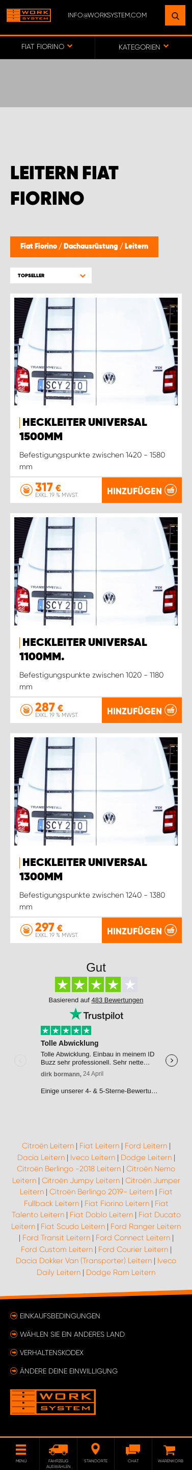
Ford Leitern (146, 1145)
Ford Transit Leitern (56, 1237)
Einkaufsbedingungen (60, 1316)
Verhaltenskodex (52, 1352)
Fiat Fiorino (39, 246)
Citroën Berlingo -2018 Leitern (69, 1168)
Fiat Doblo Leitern (101, 1214)
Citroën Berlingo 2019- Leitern (101, 1191)
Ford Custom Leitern (57, 1249)
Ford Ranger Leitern (146, 1226)
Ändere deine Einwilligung (69, 1371)
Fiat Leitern (99, 1145)
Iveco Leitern (92, 1157)
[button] (51, 275)
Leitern (136, 246)
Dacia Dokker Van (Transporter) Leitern (84, 1260)
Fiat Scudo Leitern (73, 1226)
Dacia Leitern (41, 1157)
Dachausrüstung (92, 246)
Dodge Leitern (146, 1157)
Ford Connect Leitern (133, 1237)
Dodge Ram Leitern (120, 1272)
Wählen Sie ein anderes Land (72, 1334)
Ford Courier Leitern (133, 1249)
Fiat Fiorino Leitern (117, 1203)
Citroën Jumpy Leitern (81, 1180)
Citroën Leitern (48, 1145)
